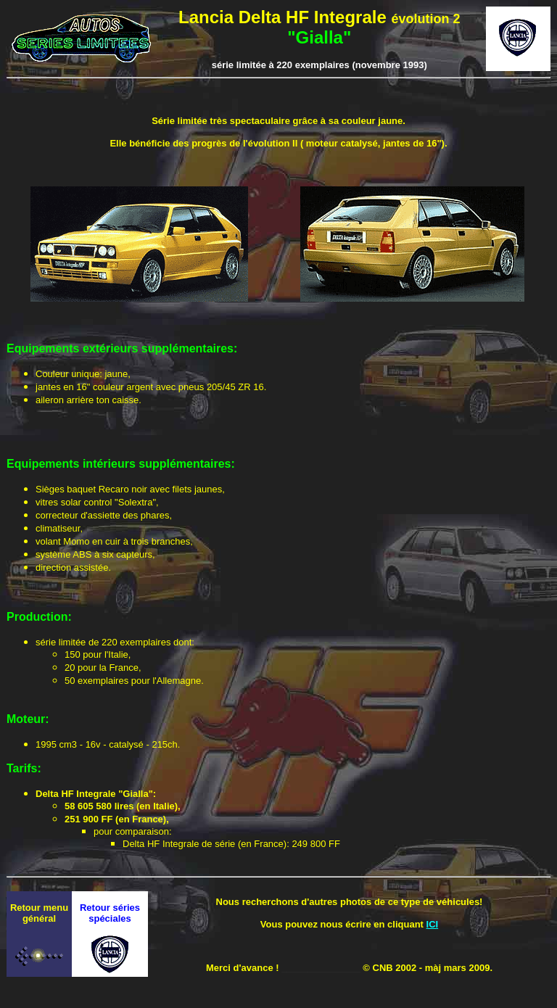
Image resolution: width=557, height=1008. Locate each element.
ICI (432, 924)
